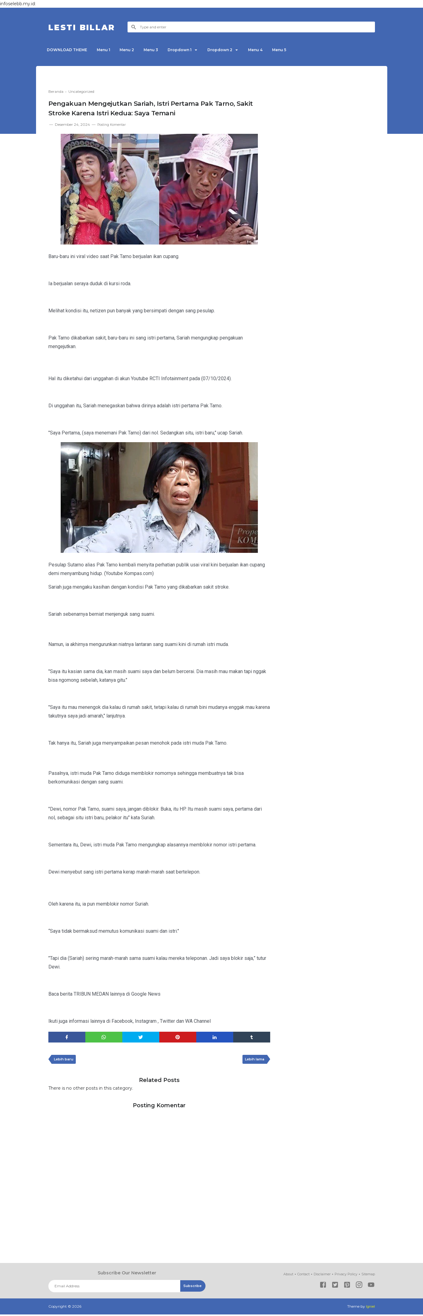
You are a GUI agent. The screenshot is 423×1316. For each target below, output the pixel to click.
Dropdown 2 (236, 49)
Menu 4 (275, 49)
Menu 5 (302, 49)
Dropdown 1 (193, 49)
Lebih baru (65, 1060)
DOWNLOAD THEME (68, 49)
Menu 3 (161, 49)
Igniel (370, 1308)
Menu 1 (108, 49)
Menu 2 (134, 49)
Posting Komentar (113, 124)
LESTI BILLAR (88, 27)
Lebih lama (253, 1060)
